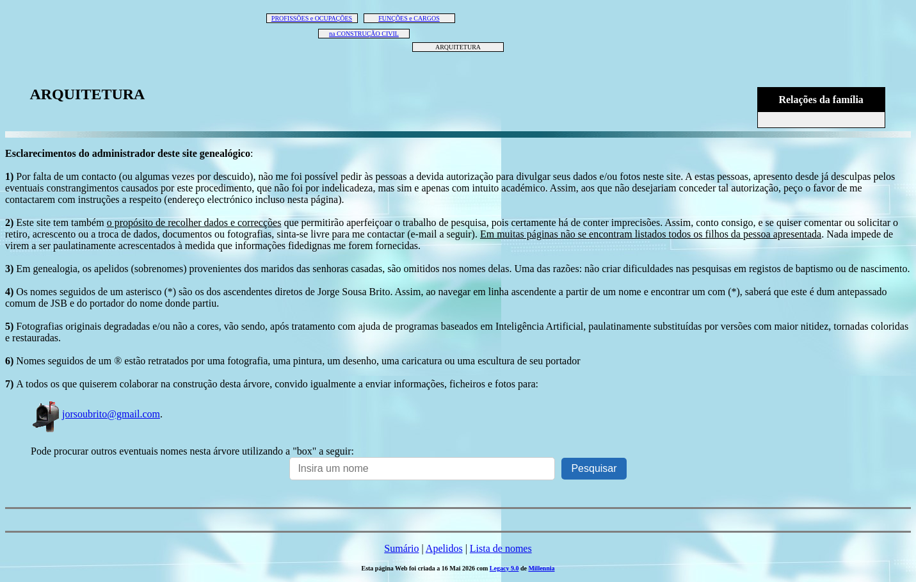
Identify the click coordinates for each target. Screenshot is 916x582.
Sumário (401, 548)
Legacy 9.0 (504, 568)
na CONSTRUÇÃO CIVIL (364, 33)
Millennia (541, 568)
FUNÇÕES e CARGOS (409, 18)
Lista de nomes (501, 548)
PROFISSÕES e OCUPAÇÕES (311, 18)
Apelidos (444, 548)
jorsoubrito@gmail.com (95, 413)
